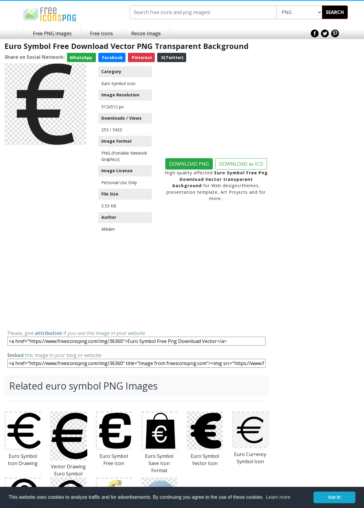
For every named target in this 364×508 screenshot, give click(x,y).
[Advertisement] (45, 237)
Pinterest (141, 57)
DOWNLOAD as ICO (241, 164)
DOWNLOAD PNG (189, 164)
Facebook (112, 57)
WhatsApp (81, 57)
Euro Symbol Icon (118, 83)
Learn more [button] (278, 497)
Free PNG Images (52, 33)
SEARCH (335, 12)
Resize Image (146, 33)
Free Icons (101, 33)
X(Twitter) (171, 57)
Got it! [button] (334, 497)
